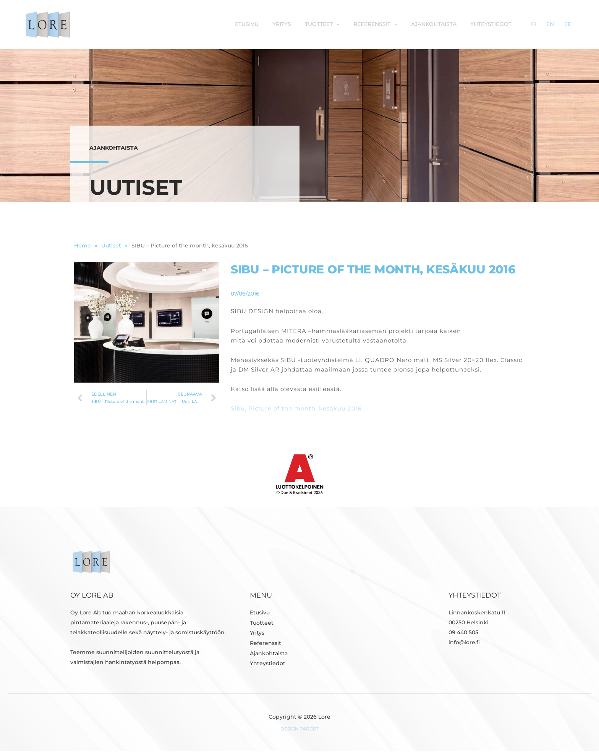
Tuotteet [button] (351, 24)
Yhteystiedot (513, 24)
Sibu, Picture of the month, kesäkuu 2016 (296, 410)
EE (571, 24)
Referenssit (265, 644)
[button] (365, 24)
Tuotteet (262, 624)
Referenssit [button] (402, 24)
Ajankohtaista (458, 24)
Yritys (313, 24)
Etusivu (280, 24)
